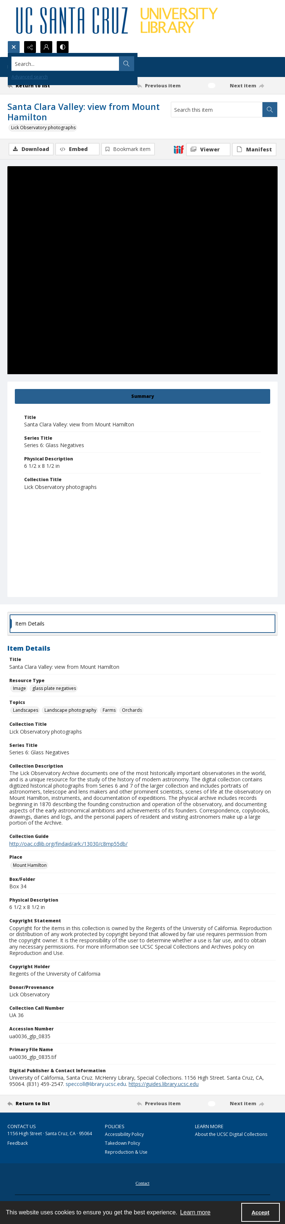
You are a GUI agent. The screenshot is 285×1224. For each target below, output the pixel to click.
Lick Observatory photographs (43, 127)
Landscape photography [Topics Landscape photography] (70, 711)
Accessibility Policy (124, 1135)
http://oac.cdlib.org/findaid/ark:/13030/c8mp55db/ (68, 844)
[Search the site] (114, 64)
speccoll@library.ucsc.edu (96, 1084)
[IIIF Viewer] (208, 149)
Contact (142, 1184)
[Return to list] (42, 85)
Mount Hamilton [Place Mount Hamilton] (30, 866)
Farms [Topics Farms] (109, 711)
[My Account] (46, 47)
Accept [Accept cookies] (260, 1212)
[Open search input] (14, 47)
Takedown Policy (122, 1144)
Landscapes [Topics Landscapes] (25, 711)
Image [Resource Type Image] (19, 689)
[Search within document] (269, 109)
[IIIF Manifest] (254, 149)
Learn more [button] (195, 1212)
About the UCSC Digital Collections (231, 1135)
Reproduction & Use (126, 1153)
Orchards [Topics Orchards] (132, 711)
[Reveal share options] (30, 47)
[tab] (142, 397)
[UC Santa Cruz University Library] (118, 20)
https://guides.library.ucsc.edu (164, 1084)
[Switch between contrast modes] (63, 47)
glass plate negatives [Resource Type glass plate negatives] (54, 689)
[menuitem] (142, 1183)
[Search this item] (216, 109)
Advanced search (29, 77)
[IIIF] (179, 149)
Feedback (17, 1144)
